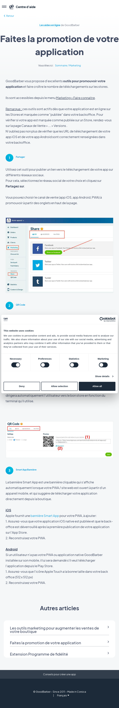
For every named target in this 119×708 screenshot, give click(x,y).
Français (63, 695)
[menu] (4, 7)
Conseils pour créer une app (59, 674)
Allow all (97, 386)
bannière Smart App (45, 516)
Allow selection (59, 386)
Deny (22, 386)
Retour (9, 15)
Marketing (75, 65)
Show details (102, 376)
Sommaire (61, 65)
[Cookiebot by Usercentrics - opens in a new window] (101, 319)
